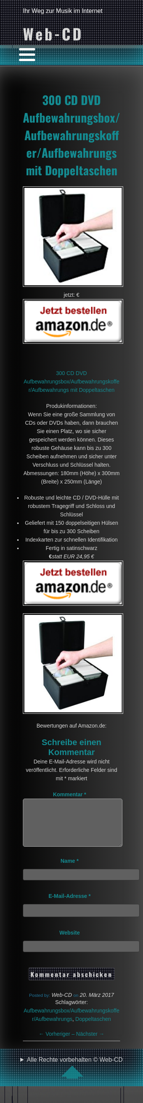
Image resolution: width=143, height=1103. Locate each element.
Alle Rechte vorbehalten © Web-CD (75, 1077)
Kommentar (69, 794)
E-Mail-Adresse (69, 905)
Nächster (90, 1043)
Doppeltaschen (93, 1028)
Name (70, 870)
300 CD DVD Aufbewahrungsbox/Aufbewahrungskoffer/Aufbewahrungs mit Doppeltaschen (71, 135)
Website (69, 942)
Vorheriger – (57, 1043)
